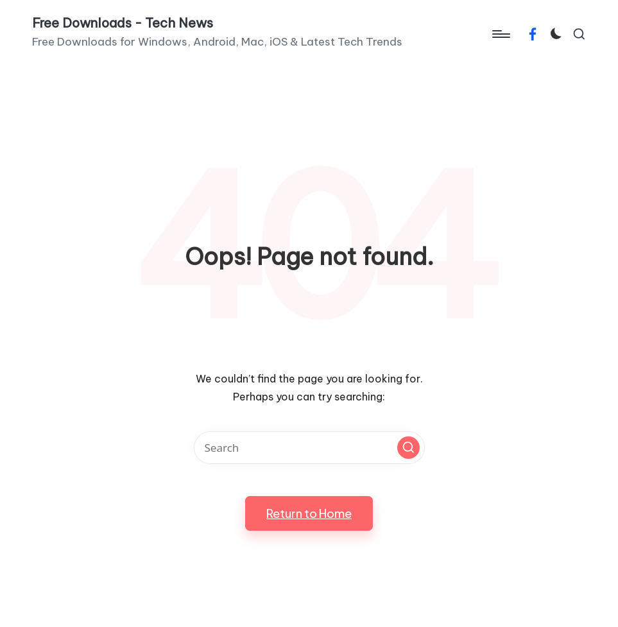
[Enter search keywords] (309, 447)
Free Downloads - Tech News (122, 23)
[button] (408, 447)
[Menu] (500, 34)
